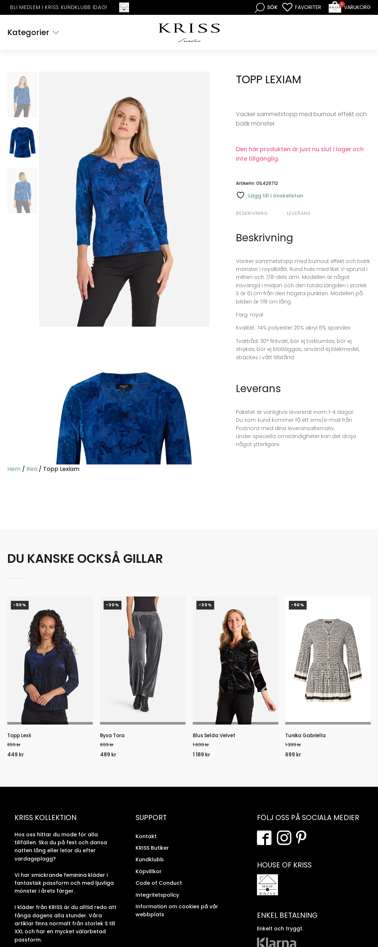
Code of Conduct (159, 888)
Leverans (299, 214)
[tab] (260, 214)
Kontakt (146, 841)
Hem (14, 470)
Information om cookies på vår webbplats (177, 915)
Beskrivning (252, 214)
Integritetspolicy (157, 899)
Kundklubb (150, 864)
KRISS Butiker (152, 853)
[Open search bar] (266, 7)
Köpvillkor (149, 876)
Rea (31, 470)
